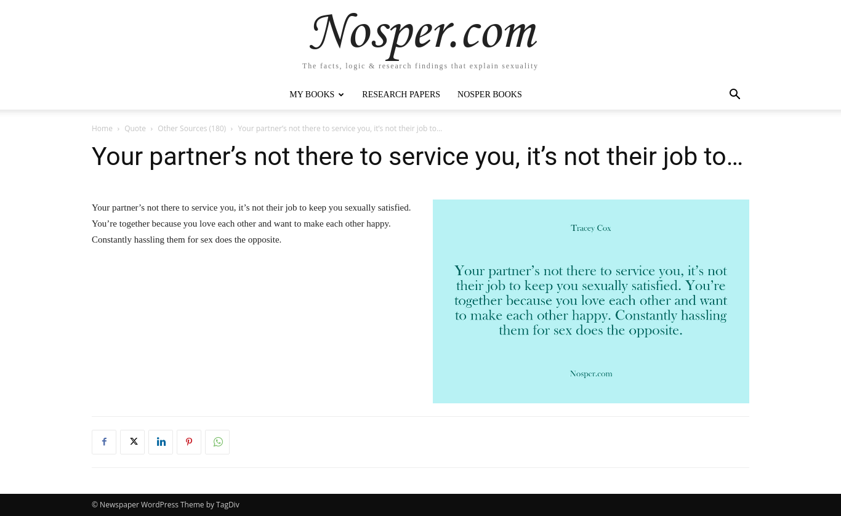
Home (102, 128)
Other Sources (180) (192, 128)
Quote (135, 128)
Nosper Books (489, 94)
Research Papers (401, 94)
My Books (316, 94)
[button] (734, 96)
